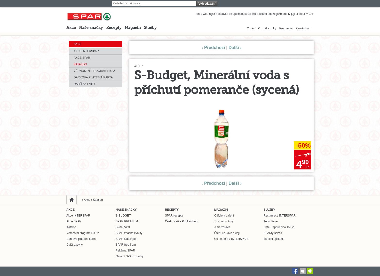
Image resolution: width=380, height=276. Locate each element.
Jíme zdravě (222, 227)
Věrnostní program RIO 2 (94, 71)
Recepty (113, 28)
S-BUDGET (123, 215)
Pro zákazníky (267, 28)
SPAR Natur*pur (126, 239)
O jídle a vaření (224, 215)
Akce (71, 28)
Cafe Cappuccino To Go (278, 227)
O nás (251, 28)
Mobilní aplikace (273, 239)
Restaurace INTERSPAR (279, 215)
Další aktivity (85, 84)
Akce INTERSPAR (86, 51)
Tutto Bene (270, 221)
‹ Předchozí (213, 47)
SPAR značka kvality (129, 233)
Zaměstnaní (303, 28)
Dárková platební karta (93, 77)
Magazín (133, 28)
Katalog (80, 64)
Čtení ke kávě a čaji (227, 233)
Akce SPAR (82, 57)
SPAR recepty (174, 215)
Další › (235, 47)
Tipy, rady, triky (223, 221)
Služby (150, 28)
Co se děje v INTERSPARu (231, 239)
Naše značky (91, 28)
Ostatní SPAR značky (129, 256)
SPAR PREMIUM (127, 221)
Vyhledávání (206, 3)
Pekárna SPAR (125, 250)
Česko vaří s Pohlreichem (181, 221)
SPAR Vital (123, 227)
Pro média (286, 28)
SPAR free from (126, 244)
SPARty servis (272, 233)
